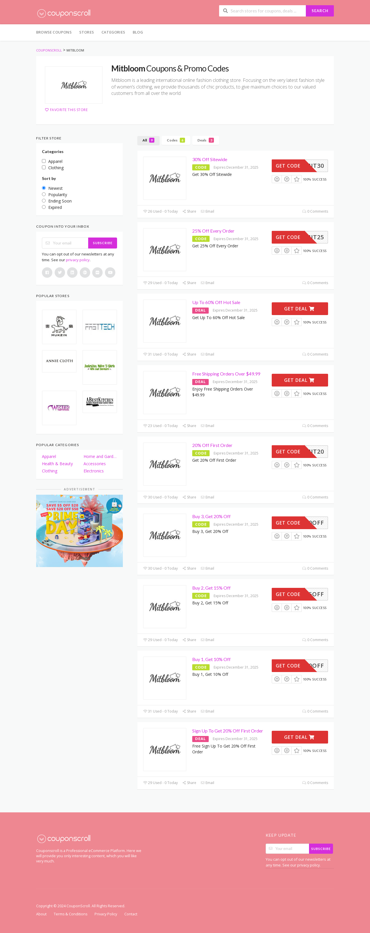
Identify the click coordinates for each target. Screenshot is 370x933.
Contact (130, 914)
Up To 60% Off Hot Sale (216, 302)
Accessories (95, 463)
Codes (176, 140)
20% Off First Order (212, 445)
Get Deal (299, 309)
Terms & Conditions (70, 914)
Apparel (49, 456)
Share (189, 211)
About (41, 914)
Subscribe (102, 243)
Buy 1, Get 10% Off (211, 659)
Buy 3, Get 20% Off (211, 516)
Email (207, 211)
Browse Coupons (54, 32)
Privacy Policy (106, 914)
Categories (113, 32)
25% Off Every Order (213, 230)
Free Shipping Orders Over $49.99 (226, 373)
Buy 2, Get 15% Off (211, 587)
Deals (205, 140)
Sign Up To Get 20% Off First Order (227, 730)
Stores (86, 32)
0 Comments (315, 211)
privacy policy (78, 259)
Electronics (94, 471)
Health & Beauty (57, 463)
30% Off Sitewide (209, 159)
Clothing (49, 471)
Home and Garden (100, 456)
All (148, 140)
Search (320, 10)
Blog (138, 32)
